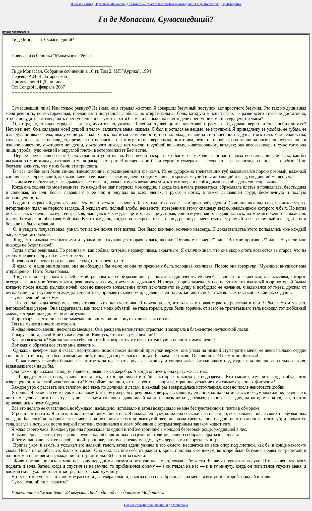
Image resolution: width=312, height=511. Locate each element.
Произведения (231, 4)
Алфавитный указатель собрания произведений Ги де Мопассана (174, 4)
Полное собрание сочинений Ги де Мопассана (156, 505)
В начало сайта (81, 4)
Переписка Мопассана (110, 4)
